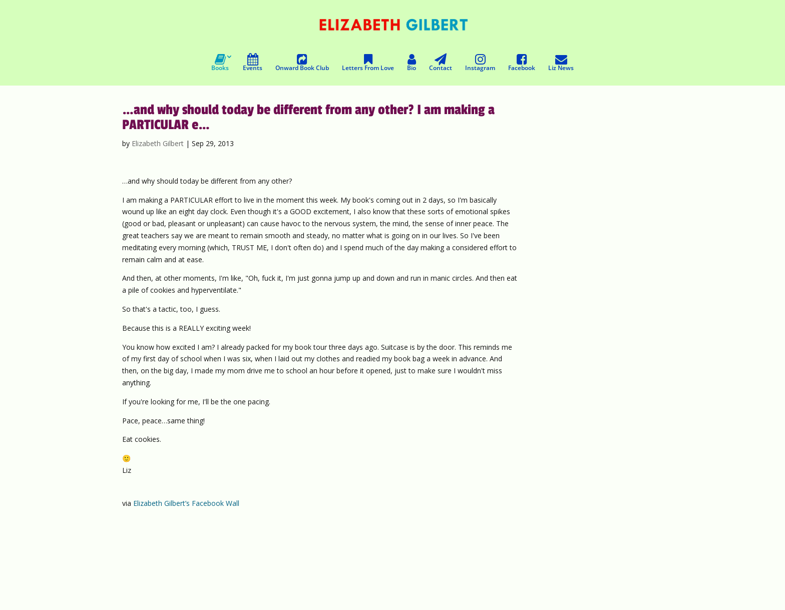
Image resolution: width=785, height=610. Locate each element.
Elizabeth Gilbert (158, 143)
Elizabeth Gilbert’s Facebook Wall (186, 503)
